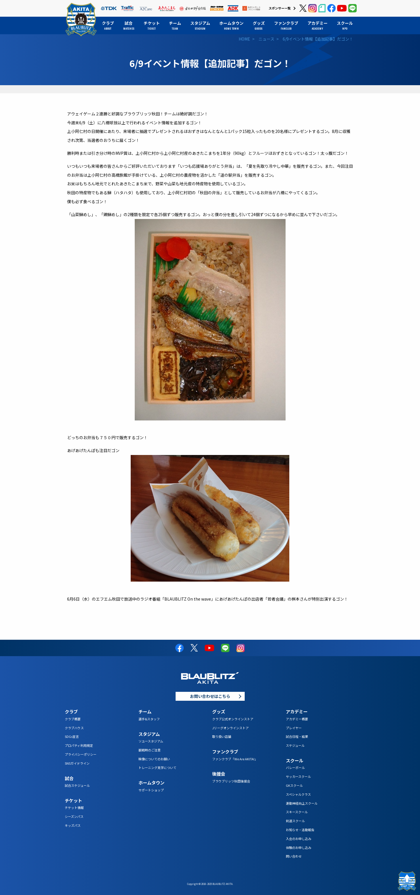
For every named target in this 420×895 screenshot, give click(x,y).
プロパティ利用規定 (79, 745)
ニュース (266, 39)
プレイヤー (294, 727)
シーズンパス (74, 816)
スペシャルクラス (298, 794)
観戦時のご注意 (149, 750)
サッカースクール (298, 776)
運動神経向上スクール (302, 803)
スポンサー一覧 (280, 8)
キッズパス (73, 825)
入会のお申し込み (298, 838)
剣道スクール (295, 820)
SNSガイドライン (77, 763)
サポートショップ (151, 790)
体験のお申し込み (298, 847)
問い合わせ (294, 856)
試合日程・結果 (297, 736)
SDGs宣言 (72, 736)
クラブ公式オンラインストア (232, 719)
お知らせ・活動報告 (300, 829)
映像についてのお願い (154, 759)
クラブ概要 (73, 719)
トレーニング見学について (157, 767)
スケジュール (295, 745)
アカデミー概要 (297, 719)
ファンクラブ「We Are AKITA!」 (235, 759)
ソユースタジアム (150, 741)
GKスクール (294, 785)
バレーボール (295, 767)
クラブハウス (74, 727)
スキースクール (297, 812)
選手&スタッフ (149, 719)
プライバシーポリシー (80, 754)
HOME (244, 39)
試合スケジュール (77, 785)
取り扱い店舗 (221, 736)
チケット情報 (74, 807)
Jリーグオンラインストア (230, 727)
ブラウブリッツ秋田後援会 (231, 781)
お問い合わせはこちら (210, 696)
